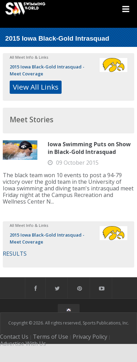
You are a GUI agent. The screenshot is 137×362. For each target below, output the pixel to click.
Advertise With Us (23, 343)
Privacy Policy (90, 336)
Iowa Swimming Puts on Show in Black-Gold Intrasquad (89, 148)
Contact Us (14, 336)
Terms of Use (50, 336)
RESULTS (15, 253)
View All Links (35, 87)
